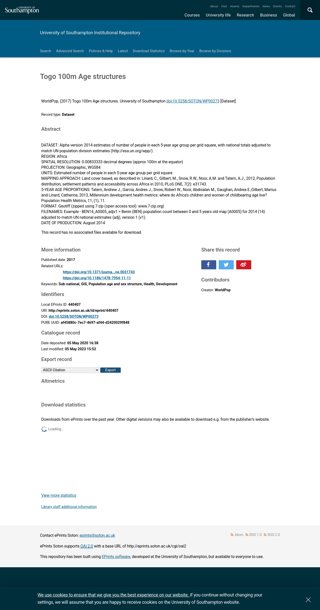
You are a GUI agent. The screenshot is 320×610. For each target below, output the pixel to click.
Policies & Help (101, 51)
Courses (192, 15)
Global (289, 15)
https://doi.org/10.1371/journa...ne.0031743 (99, 272)
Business (268, 15)
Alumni (234, 6)
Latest (123, 51)
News (266, 6)
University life (218, 15)
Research (245, 15)
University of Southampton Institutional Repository (90, 32)
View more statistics (58, 495)
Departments (251, 6)
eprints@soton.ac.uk (97, 535)
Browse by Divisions (215, 51)
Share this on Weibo (243, 264)
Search (45, 51)
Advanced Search (70, 51)
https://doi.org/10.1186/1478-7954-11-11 (97, 278)
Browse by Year (182, 51)
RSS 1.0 (255, 535)
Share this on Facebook (208, 264)
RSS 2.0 (274, 535)
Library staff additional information (69, 507)
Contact (290, 6)
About (214, 6)
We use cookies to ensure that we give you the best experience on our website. (114, 595)
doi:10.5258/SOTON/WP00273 (193, 101)
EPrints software (116, 556)
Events (277, 6)
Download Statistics (149, 51)
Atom (239, 535)
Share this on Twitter (226, 264)
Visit (224, 6)
